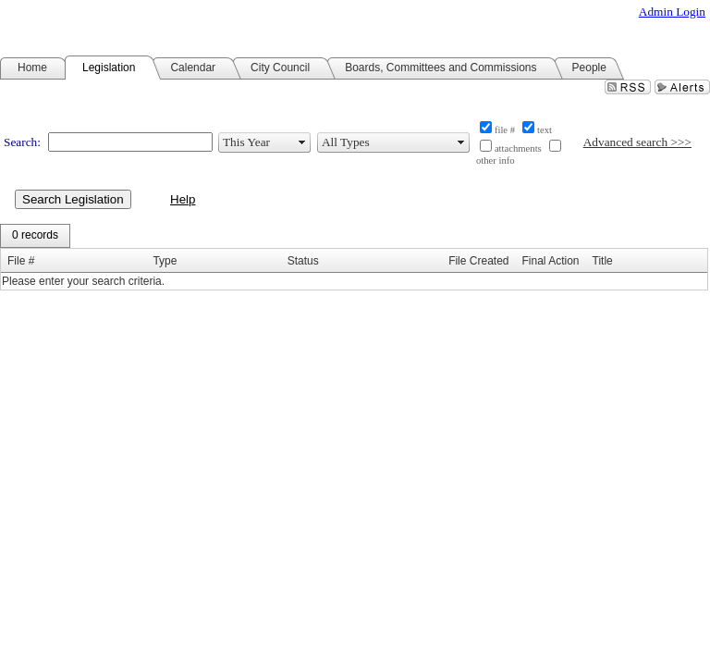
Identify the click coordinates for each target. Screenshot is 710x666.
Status (303, 260)
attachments (518, 148)
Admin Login (672, 11)
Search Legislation (73, 199)
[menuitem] (35, 236)
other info (495, 160)
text (544, 130)
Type (165, 260)
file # (505, 130)
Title (603, 260)
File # (20, 260)
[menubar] (35, 236)
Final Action (551, 260)
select (302, 142)
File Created (478, 260)
